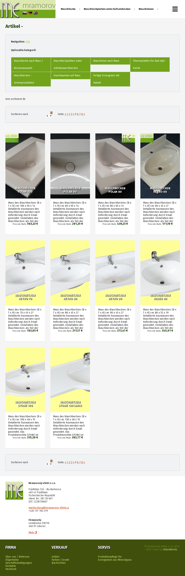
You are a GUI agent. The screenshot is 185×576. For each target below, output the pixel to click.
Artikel (55, 556)
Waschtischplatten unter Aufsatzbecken (107, 9)
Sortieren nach (19, 114)
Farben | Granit (60, 559)
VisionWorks (170, 549)
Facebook (10, 569)
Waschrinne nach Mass (106, 60)
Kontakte (10, 566)
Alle (27, 41)
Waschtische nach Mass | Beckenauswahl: (28, 64)
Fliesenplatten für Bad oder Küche (149, 64)
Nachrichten (59, 562)
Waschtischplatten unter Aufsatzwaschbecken (68, 64)
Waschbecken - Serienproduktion (24, 79)
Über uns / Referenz (17, 556)
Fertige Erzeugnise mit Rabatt (106, 79)
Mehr (33, 532)
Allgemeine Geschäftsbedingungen (18, 561)
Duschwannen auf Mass (67, 75)
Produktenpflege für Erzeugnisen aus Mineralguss (115, 558)
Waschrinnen (146, 9)
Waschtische (68, 9)
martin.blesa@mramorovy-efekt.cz (49, 507)
